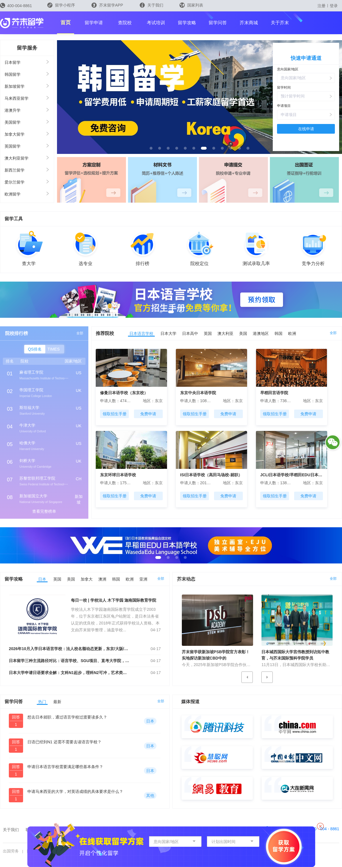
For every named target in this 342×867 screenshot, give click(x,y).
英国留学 (13, 146)
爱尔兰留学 (15, 182)
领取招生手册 (115, 414)
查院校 (125, 22)
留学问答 (218, 22)
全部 (79, 333)
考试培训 (156, 22)
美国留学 (13, 122)
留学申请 (94, 22)
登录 (334, 5)
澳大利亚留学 (16, 158)
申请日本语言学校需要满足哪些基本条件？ (65, 766)
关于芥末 (280, 22)
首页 (65, 22)
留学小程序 (61, 7)
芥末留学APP (107, 5)
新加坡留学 (15, 86)
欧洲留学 (13, 194)
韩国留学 (13, 74)
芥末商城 (249, 22)
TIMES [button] (54, 349)
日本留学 (13, 62)
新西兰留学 (15, 170)
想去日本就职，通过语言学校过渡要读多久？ (67, 717)
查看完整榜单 (44, 511)
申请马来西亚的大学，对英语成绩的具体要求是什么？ (75, 791)
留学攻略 (187, 22)
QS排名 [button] (35, 349)
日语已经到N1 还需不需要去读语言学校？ (64, 742)
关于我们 (151, 5)
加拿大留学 (15, 134)
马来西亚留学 (16, 98)
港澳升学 (13, 110)
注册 (321, 5)
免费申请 (148, 414)
